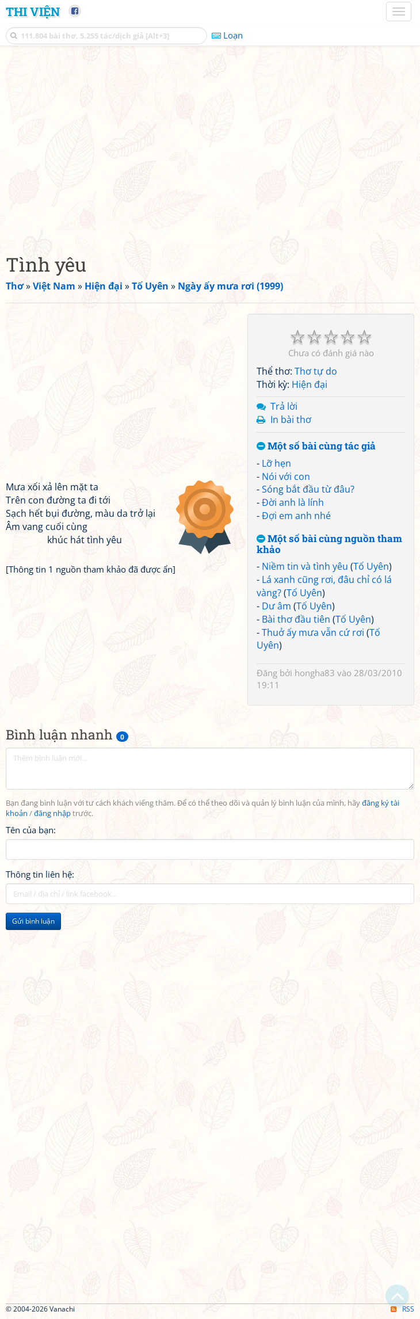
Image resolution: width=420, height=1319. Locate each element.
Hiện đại (309, 384)
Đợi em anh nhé (296, 515)
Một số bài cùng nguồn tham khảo (329, 544)
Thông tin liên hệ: (40, 874)
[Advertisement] (210, 146)
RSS (402, 1309)
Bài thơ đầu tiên (296, 619)
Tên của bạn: (31, 830)
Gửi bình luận (33, 921)
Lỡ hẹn (276, 463)
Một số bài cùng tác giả (316, 446)
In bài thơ (290, 419)
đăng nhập (52, 813)
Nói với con (286, 476)
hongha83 (315, 672)
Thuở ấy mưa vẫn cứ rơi (313, 632)
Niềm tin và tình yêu (305, 566)
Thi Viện (33, 11)
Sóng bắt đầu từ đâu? (308, 489)
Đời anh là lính (293, 502)
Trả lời (283, 406)
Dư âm (276, 606)
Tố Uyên (371, 566)
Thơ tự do (316, 371)
